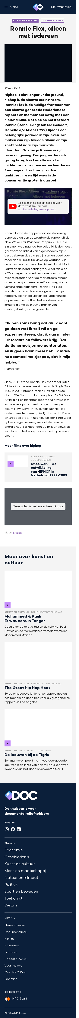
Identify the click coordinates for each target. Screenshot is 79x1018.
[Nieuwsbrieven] (61, 7)
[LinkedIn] (19, 829)
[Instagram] (7, 829)
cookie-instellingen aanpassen (37, 209)
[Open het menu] (11, 7)
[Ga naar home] (38, 7)
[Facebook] (13, 829)
